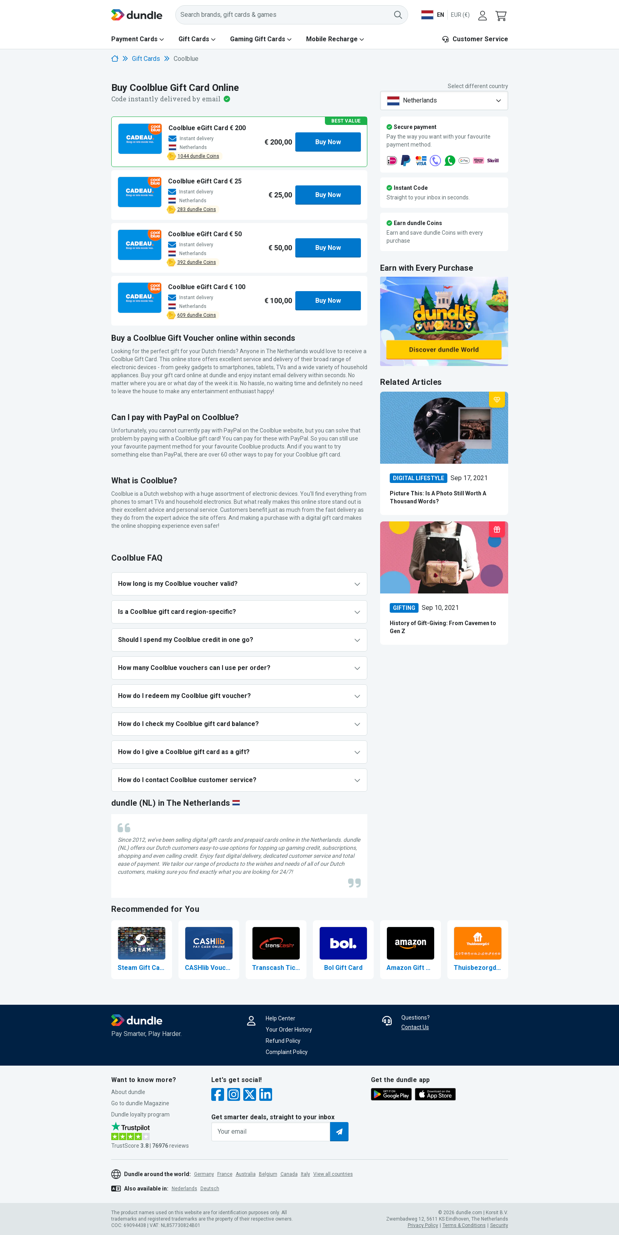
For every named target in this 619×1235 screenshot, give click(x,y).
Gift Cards (193, 39)
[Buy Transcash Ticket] (276, 950)
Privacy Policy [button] (423, 1225)
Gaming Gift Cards (257, 39)
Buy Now (328, 141)
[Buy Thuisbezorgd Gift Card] (477, 950)
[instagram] (233, 1095)
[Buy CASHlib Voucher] (208, 950)
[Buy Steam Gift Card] (141, 950)
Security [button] (499, 1225)
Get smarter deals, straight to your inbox (273, 1117)
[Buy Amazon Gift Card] (410, 950)
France (224, 1174)
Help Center (280, 1018)
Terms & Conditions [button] (464, 1225)
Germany (204, 1174)
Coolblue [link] (186, 58)
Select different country (478, 86)
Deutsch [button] (209, 1188)
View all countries (333, 1174)
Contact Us (415, 1027)
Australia (246, 1174)
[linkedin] (265, 1095)
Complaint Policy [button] (287, 1052)
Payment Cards (134, 39)
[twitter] (249, 1095)
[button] (501, 14)
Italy (305, 1174)
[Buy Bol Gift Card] (343, 950)
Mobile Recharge (332, 39)
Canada (289, 1174)
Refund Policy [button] (283, 1041)
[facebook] (217, 1095)
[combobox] (444, 100)
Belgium (268, 1174)
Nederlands (184, 1188)
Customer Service (474, 39)
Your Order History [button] (289, 1029)
